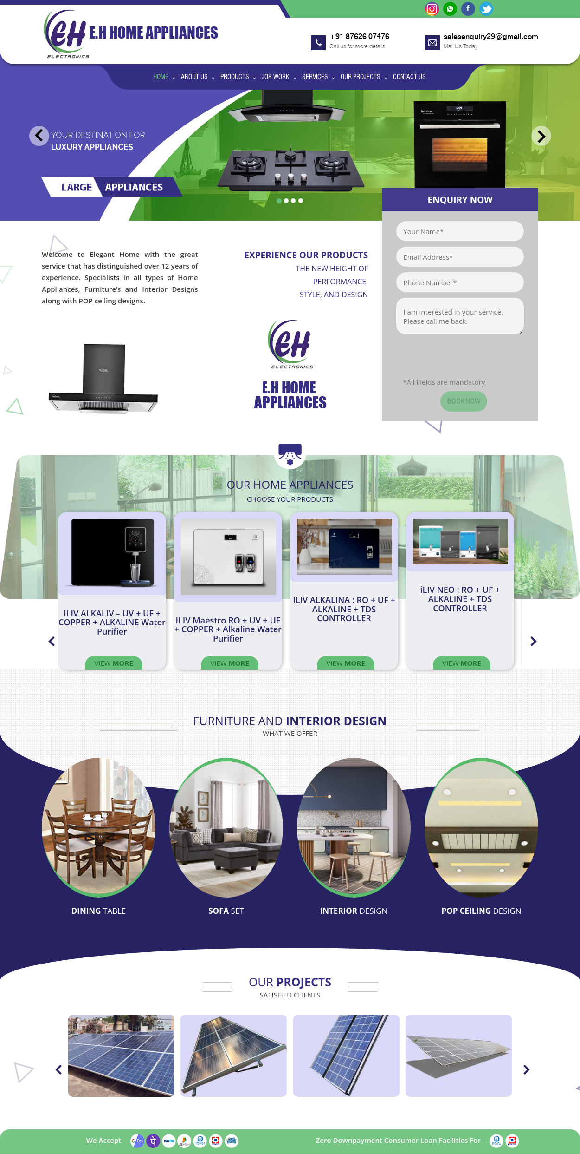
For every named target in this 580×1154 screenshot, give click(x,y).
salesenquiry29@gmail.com (491, 36)
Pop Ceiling (481, 898)
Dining (98, 898)
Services (315, 76)
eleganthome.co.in (88, 1145)
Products (234, 76)
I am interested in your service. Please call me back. (460, 315)
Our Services (329, 1121)
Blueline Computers (510, 1145)
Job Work (276, 76)
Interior (354, 898)
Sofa (226, 898)
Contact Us (409, 76)
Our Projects (360, 76)
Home (160, 76)
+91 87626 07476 (359, 36)
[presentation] (466, 359)
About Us (194, 76)
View (113, 663)
